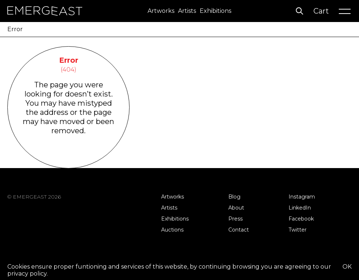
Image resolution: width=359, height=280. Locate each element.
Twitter (298, 229)
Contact (238, 229)
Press (235, 218)
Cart (321, 11)
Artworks (161, 10)
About (236, 207)
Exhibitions (215, 10)
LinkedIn (300, 207)
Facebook (301, 218)
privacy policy (27, 273)
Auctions (172, 229)
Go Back (68, 158)
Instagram (302, 196)
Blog (234, 196)
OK (347, 266)
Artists (187, 10)
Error (15, 29)
